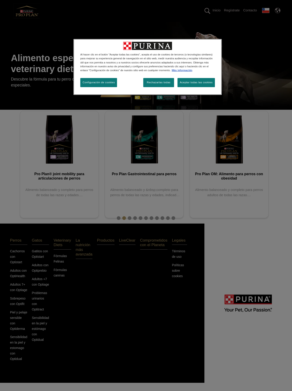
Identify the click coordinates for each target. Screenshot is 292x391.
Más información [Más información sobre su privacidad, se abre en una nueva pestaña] (182, 70)
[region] (147, 67)
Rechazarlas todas (158, 82)
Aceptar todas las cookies (196, 82)
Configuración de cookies (99, 82)
